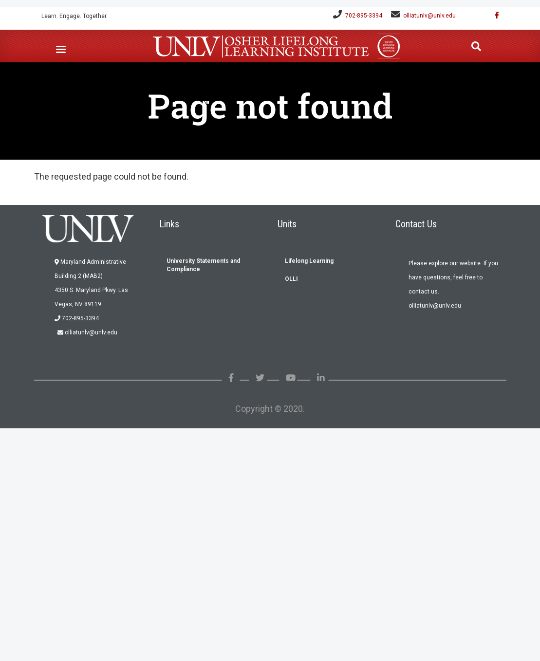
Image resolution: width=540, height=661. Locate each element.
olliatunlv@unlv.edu (429, 15)
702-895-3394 (363, 15)
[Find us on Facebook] (493, 15)
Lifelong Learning (309, 260)
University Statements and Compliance (203, 265)
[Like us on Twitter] (260, 378)
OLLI (291, 278)
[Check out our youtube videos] (291, 378)
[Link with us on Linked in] (321, 378)
